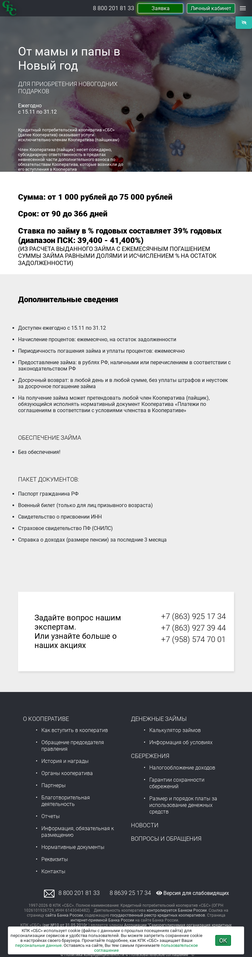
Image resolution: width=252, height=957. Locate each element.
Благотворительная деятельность (65, 800)
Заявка (161, 8)
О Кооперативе (46, 718)
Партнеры (53, 785)
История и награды (65, 761)
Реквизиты (54, 859)
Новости (144, 825)
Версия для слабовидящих (192, 893)
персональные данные (38, 945)
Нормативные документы (72, 847)
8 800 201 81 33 (113, 8)
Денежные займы (159, 718)
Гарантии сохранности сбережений (176, 783)
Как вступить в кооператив (74, 730)
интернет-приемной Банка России (102, 920)
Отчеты (50, 816)
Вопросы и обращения (166, 838)
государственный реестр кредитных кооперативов (157, 915)
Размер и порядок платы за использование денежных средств (183, 805)
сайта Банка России (64, 915)
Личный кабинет (211, 8)
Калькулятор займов (175, 730)
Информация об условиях (181, 742)
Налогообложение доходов (182, 768)
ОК (223, 940)
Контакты (53, 871)
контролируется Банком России (177, 910)
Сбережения (150, 755)
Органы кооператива (67, 773)
